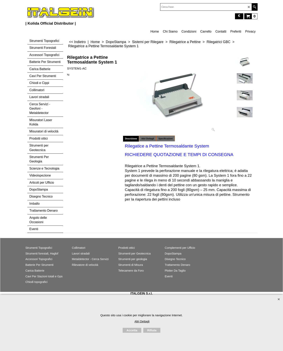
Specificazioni (165, 138)
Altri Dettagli (147, 138)
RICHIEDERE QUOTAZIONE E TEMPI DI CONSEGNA (179, 154)
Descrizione (131, 138)
